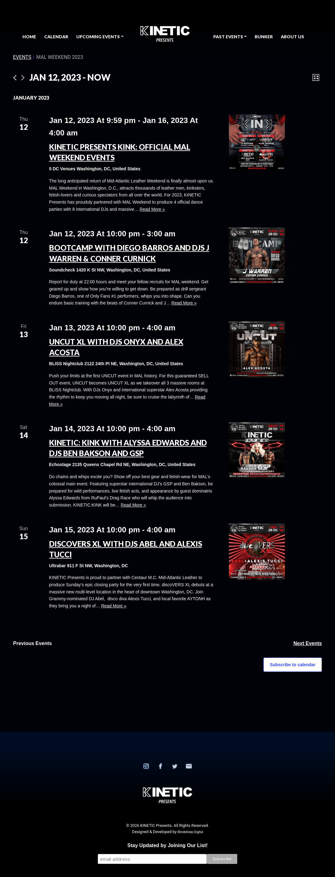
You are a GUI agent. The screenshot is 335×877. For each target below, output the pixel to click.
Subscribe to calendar (292, 664)
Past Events (228, 36)
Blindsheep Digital (190, 832)
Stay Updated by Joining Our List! (167, 845)
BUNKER (264, 36)
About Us (292, 36)
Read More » (152, 209)
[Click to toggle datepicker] (70, 77)
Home (29, 36)
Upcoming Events (98, 36)
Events (22, 57)
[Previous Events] (15, 78)
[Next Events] (23, 78)
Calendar (56, 36)
